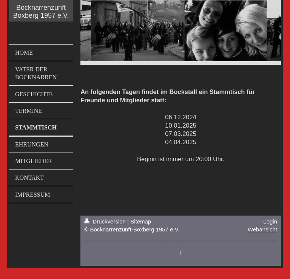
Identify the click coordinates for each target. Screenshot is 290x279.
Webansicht (262, 229)
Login (270, 221)
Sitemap (140, 221)
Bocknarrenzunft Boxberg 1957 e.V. (41, 11)
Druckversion (105, 221)
